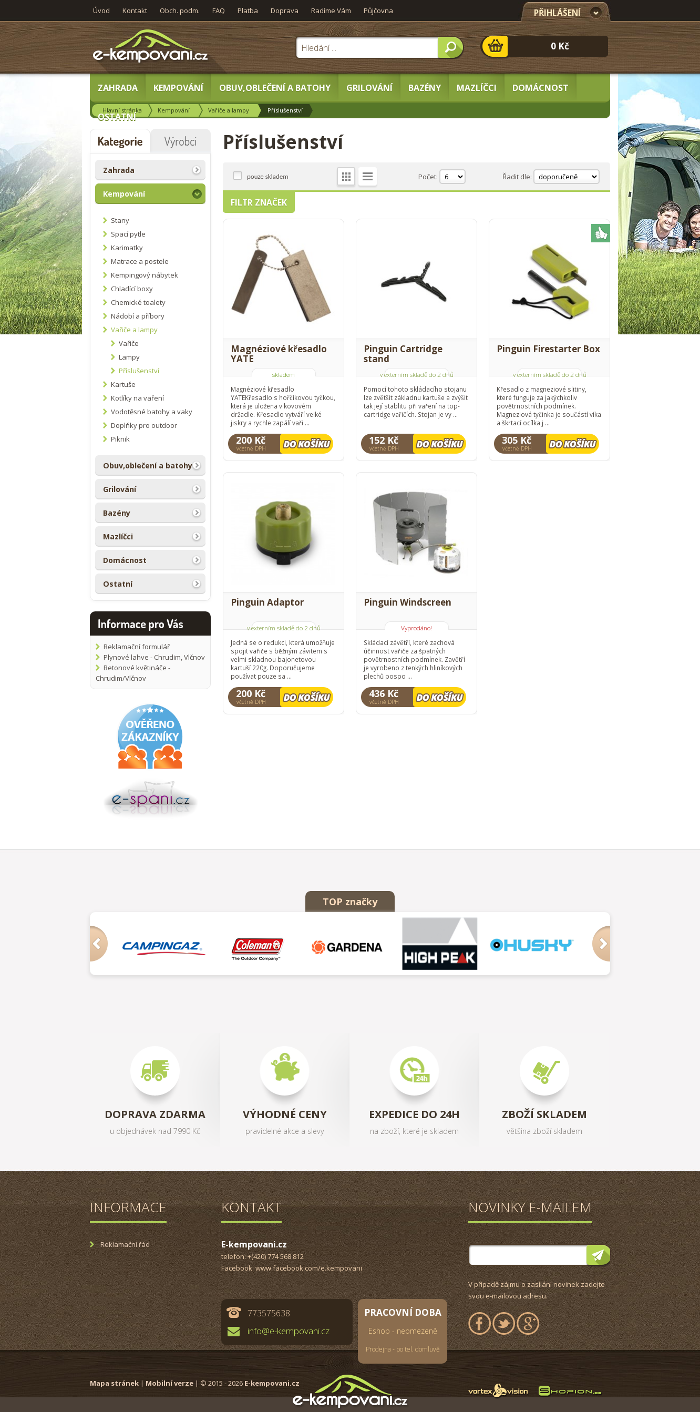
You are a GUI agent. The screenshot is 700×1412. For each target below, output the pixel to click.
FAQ (218, 10)
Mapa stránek (114, 1383)
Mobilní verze (169, 1383)
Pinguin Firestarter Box (548, 349)
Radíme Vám (331, 10)
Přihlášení (557, 12)
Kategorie (119, 141)
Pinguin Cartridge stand (403, 354)
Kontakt (134, 10)
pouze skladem (268, 176)
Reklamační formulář (137, 646)
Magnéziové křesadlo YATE (279, 354)
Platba (248, 10)
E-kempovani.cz (272, 1383)
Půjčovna (378, 10)
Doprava (284, 10)
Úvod (101, 10)
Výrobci (180, 141)
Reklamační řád (125, 1244)
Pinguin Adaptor (267, 602)
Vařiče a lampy (228, 110)
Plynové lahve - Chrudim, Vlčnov (154, 657)
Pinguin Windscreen (407, 602)
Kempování (174, 110)
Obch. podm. (180, 10)
